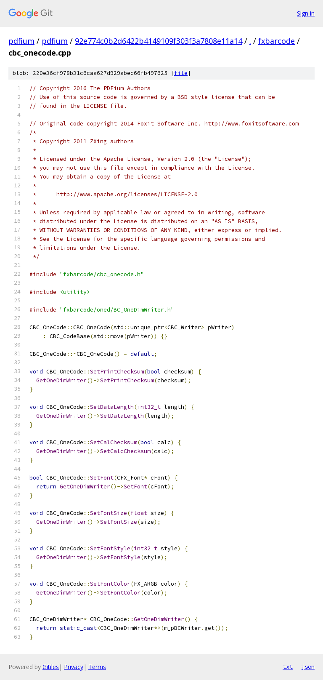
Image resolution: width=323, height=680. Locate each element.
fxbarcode (276, 41)
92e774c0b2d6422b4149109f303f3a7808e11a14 (158, 41)
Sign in (306, 13)
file (181, 73)
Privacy (73, 667)
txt (288, 666)
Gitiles (50, 667)
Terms (97, 667)
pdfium (21, 41)
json (308, 666)
